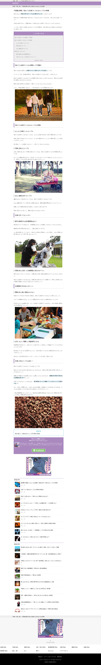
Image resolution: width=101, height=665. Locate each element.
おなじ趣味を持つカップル (22, 48)
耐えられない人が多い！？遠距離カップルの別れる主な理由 (37, 530)
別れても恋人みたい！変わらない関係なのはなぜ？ (34, 496)
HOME (14, 6)
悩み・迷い (18, 6)
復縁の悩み (27, 647)
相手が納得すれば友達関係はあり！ (24, 54)
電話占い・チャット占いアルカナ (47, 656)
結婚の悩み (3, 647)
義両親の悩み (4, 651)
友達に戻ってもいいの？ (20, 51)
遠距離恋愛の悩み (52, 647)
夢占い (38, 651)
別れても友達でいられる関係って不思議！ (24, 37)
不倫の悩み (15, 647)
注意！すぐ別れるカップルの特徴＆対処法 (32, 489)
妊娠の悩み (87, 647)
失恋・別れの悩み (41, 647)
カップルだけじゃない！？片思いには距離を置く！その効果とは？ (39, 503)
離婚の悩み (75, 647)
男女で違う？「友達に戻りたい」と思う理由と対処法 (27, 433)
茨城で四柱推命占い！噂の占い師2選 (31, 575)
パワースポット (64, 651)
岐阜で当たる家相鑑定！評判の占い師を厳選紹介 (34, 568)
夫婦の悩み (63, 647)
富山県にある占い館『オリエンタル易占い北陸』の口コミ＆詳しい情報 (40, 547)
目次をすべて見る (38, 60)
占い (25, 651)
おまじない (51, 651)
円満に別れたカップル (21, 45)
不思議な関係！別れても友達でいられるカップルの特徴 (33, 6)
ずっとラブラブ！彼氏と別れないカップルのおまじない (36, 516)
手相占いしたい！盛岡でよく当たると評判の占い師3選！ (36, 588)
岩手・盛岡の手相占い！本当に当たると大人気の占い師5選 (37, 595)
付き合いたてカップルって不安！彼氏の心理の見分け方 (36, 510)
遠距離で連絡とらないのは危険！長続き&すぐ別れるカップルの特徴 (39, 483)
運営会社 (59, 656)
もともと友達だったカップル (22, 43)
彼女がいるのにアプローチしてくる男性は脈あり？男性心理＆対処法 (39, 609)
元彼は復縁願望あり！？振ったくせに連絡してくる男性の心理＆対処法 (40, 602)
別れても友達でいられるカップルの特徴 (23, 40)
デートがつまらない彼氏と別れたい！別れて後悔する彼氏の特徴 (38, 523)
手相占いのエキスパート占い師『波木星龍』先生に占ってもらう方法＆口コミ (41, 561)
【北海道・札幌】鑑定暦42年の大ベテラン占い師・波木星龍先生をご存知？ (41, 554)
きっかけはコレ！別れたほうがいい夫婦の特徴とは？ (35, 537)
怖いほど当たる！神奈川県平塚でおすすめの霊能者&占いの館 (37, 582)
